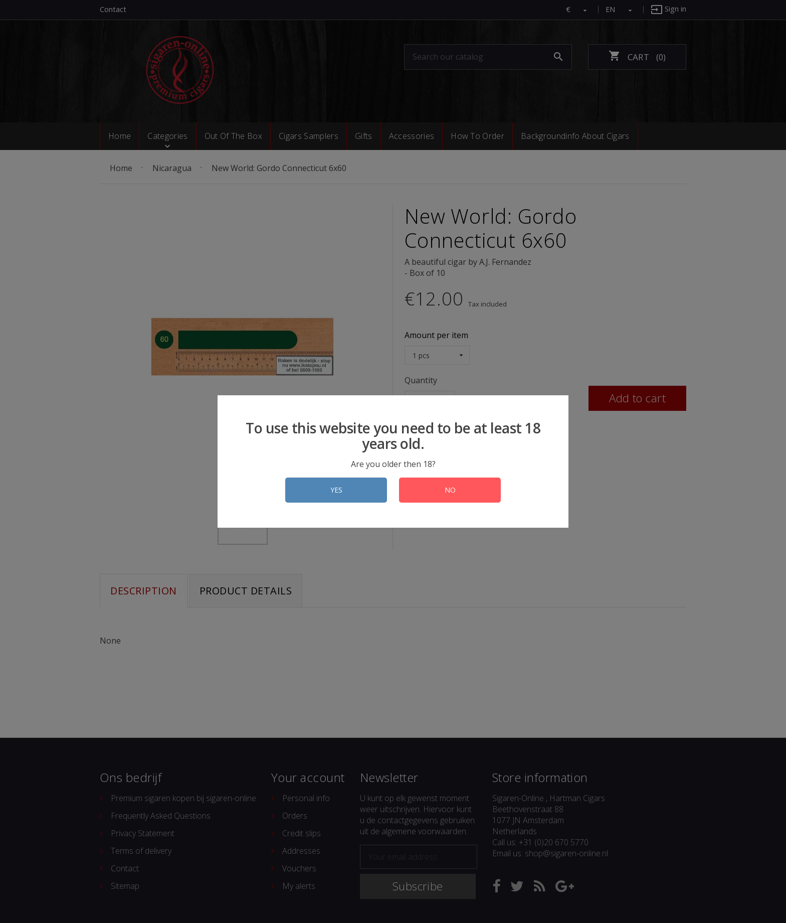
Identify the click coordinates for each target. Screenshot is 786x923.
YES (336, 490)
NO (450, 490)
